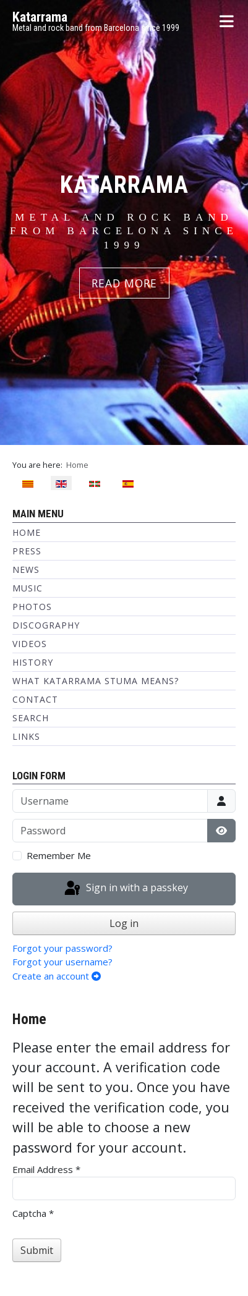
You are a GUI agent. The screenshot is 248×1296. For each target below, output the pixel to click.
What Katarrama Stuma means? (95, 681)
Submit (36, 1250)
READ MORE (124, 283)
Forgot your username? (62, 961)
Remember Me (59, 855)
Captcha (33, 1213)
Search (30, 718)
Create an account (56, 976)
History (32, 662)
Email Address (46, 1169)
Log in (124, 923)
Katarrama (39, 17)
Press (26, 551)
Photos (32, 606)
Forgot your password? (62, 948)
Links (26, 736)
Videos (29, 644)
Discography (46, 625)
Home (26, 532)
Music (27, 588)
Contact (35, 699)
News (26, 569)
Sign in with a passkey (125, 888)
